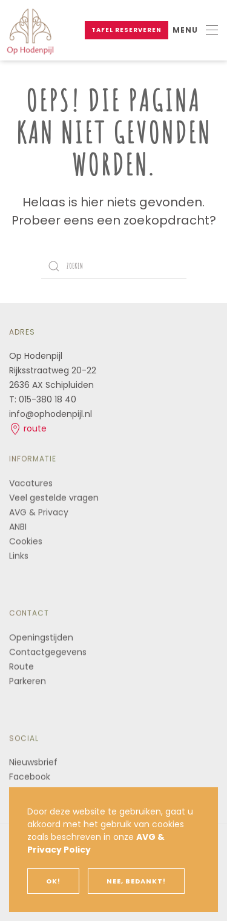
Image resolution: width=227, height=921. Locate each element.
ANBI (18, 526)
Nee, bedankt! (136, 881)
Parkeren (27, 680)
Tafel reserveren (126, 29)
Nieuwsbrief (33, 761)
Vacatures (31, 482)
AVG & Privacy (38, 511)
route (28, 428)
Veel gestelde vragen (54, 497)
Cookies (25, 540)
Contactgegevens (48, 651)
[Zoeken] (113, 266)
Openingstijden (41, 637)
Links (18, 555)
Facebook (29, 776)
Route (22, 666)
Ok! (53, 881)
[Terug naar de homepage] (30, 30)
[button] (195, 30)
